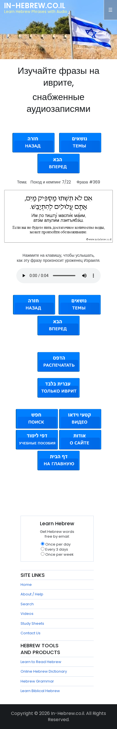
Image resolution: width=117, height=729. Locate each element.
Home (26, 584)
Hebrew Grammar (37, 681)
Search (27, 604)
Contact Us (30, 633)
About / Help (32, 594)
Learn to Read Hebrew (41, 661)
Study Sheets (32, 623)
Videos (27, 613)
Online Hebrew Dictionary (44, 671)
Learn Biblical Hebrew (40, 690)
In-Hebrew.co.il (34, 6)
